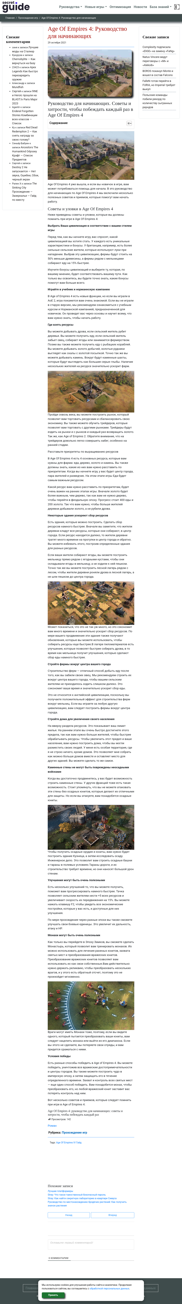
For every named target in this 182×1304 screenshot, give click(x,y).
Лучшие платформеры (60, 1191)
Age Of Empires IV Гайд (69, 1142)
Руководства (69, 7)
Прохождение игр (28, 17)
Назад (68, 1215)
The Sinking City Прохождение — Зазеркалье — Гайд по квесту (24, 191)
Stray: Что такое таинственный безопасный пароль (77, 1194)
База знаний (159, 7)
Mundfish (17, 87)
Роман (52, 1125)
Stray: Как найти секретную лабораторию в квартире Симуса (82, 1198)
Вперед (112, 1215)
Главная (10, 17)
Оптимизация (120, 7)
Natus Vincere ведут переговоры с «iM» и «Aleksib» (156, 61)
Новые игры (94, 7)
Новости (140, 7)
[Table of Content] (129, 123)
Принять (53, 1295)
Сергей (16, 91)
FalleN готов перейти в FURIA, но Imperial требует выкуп (159, 85)
